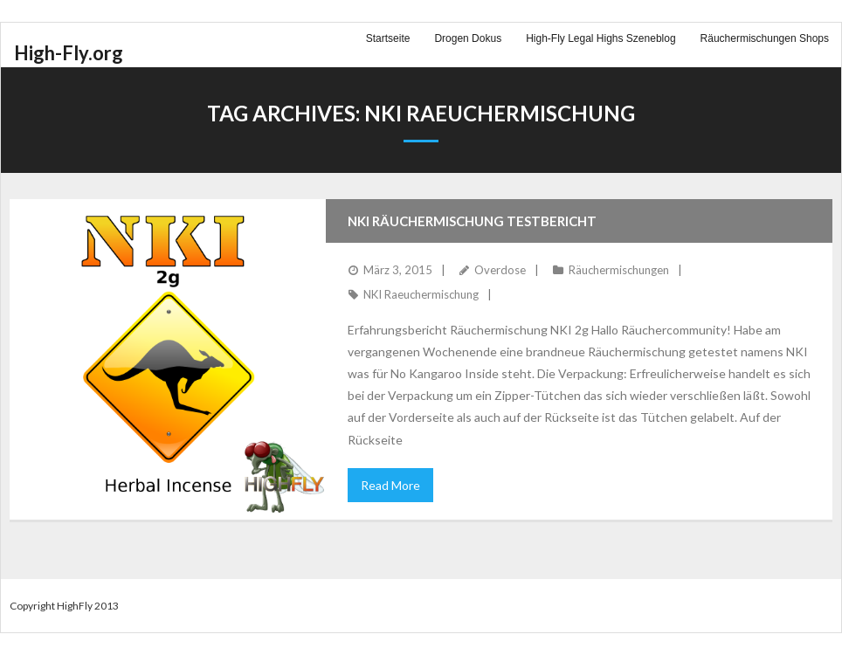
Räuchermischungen (619, 270)
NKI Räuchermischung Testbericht (472, 221)
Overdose (500, 270)
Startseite (388, 38)
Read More (390, 485)
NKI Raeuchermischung (421, 294)
